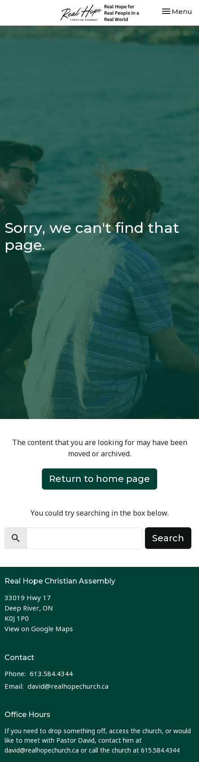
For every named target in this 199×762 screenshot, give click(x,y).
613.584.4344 (51, 673)
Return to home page (99, 478)
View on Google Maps (39, 628)
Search (168, 538)
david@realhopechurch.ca (68, 686)
